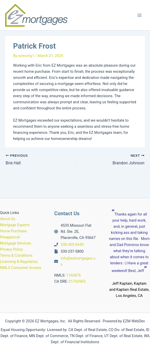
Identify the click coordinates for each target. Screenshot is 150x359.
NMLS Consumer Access (20, 267)
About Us (7, 218)
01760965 (77, 281)
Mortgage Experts (15, 224)
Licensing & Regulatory (19, 261)
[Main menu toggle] (139, 15)
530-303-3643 (72, 244)
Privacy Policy (11, 249)
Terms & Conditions (16, 255)
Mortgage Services (15, 243)
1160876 (73, 275)
